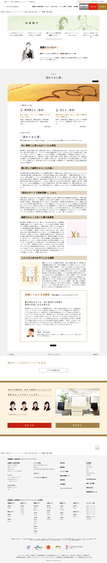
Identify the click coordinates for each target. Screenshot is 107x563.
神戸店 (61, 519)
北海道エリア (11, 503)
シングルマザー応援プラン (41, 477)
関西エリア (63, 503)
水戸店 (35, 533)
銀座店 (22, 510)
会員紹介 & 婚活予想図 (37, 6)
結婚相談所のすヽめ (91, 492)
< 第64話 (11, 354)
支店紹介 (70, 6)
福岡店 (74, 516)
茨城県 (35, 531)
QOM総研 (62, 484)
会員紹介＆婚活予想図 (29, 11)
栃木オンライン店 (90, 506)
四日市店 (49, 519)
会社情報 (76, 6)
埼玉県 (35, 512)
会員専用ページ (103, 1)
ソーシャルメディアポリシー (48, 557)
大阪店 (61, 508)
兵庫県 (61, 517)
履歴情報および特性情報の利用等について (67, 557)
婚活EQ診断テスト (65, 475)
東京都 (22, 506)
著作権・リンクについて (33, 557)
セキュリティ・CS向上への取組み (26, 555)
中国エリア (76, 503)
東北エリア (10, 511)
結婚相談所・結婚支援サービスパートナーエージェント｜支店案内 (25, 500)
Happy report (11, 469)
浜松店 (48, 514)
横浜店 (35, 508)
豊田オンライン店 (90, 508)
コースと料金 (63, 6)
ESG (87, 471)
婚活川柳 (62, 480)
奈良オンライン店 (90, 512)
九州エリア (76, 511)
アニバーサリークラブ (66, 488)
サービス (47, 6)
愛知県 (48, 506)
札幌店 (9, 508)
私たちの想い (89, 467)
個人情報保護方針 (41, 555)
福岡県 (74, 514)
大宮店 (35, 514)
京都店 (61, 514)
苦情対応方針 (86, 555)
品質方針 (79, 555)
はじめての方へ (54, 6)
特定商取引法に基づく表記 (84, 557)
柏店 (35, 523)
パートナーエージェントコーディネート (44, 469)
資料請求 (62, 467)
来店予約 (62, 463)
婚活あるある (89, 487)
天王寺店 (62, 510)
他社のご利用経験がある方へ (41, 465)
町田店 (22, 512)
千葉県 (35, 517)
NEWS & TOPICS (90, 473)
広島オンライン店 (90, 514)
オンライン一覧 (90, 503)
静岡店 (48, 512)
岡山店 (74, 508)
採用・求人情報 (95, 1)
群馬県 (35, 526)
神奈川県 (36, 506)
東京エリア (23, 503)
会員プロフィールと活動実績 (15, 471)
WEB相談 (88, 518)
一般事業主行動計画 (20, 557)
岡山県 (74, 506)
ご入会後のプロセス (12, 481)
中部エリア (50, 503)
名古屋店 (49, 508)
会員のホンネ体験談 (12, 465)
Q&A (9, 489)
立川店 (22, 514)
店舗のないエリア (90, 516)
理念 (87, 469)
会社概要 (88, 465)
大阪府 (61, 506)
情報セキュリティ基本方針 (68, 555)
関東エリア (37, 503)
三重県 (48, 517)
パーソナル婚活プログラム (14, 477)
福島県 (9, 519)
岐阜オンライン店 (90, 510)
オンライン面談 (64, 471)
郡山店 (9, 521)
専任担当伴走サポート (13, 479)
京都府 (61, 512)
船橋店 (35, 519)
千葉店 (35, 521)
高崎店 (35, 528)
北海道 (9, 506)
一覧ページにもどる (53, 354)
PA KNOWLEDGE (91, 479)
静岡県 (48, 510)
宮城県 (9, 514)
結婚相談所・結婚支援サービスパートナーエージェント (12, 11)
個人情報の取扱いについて (53, 555)
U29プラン (36, 473)
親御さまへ (36, 467)
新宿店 (22, 508)
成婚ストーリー (38, 11)
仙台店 (9, 516)
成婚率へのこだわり (12, 487)
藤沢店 (35, 510)
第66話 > (96, 354)
